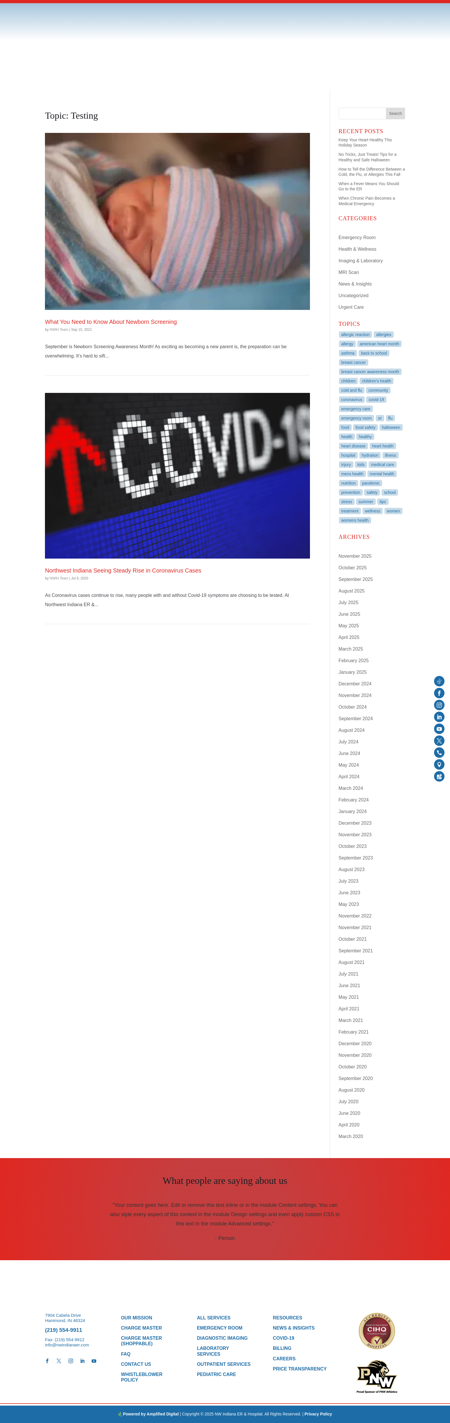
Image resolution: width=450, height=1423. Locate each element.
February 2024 (354, 799)
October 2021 (353, 939)
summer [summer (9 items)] (366, 501)
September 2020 (356, 1078)
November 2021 (355, 927)
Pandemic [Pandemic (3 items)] (371, 483)
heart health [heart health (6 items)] (382, 446)
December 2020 (355, 1043)
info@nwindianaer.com (67, 1344)
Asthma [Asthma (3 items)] (348, 353)
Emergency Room (357, 237)
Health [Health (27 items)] (346, 436)
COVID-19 (283, 1338)
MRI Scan (349, 272)
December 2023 (355, 823)
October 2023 (353, 846)
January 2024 (353, 811)
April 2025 (349, 637)
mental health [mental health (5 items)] (382, 474)
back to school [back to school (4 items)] (374, 353)
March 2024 (351, 788)
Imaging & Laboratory (361, 260)
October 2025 (353, 567)
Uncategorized (354, 295)
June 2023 (349, 892)
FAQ (125, 1354)
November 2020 (355, 1055)
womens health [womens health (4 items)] (355, 520)
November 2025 (355, 556)
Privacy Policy (318, 1414)
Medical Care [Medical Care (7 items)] (382, 464)
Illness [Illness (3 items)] (390, 455)
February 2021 (354, 1032)
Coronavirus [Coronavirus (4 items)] (351, 399)
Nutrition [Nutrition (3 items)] (348, 483)
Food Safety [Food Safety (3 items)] (365, 427)
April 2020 (349, 1124)
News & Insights (355, 283)
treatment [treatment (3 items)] (349, 511)
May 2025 (349, 625)
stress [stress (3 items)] (346, 501)
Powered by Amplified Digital (151, 1414)
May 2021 (349, 997)
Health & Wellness (357, 249)
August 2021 (352, 962)
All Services (214, 1317)
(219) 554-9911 (63, 1330)
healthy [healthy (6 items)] (365, 436)
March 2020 (351, 1136)
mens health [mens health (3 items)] (352, 474)
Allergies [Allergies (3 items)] (383, 334)
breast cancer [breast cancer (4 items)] (353, 362)
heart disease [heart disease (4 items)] (353, 446)
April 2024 (349, 776)
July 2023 (349, 881)
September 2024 (356, 718)
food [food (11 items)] (345, 427)
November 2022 (355, 915)
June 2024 (349, 753)
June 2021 (349, 985)
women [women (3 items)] (393, 511)
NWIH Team (59, 330)
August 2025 (352, 590)
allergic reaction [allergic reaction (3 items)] (355, 334)
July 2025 (349, 602)
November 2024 (355, 695)
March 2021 (351, 1020)
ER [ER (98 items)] (380, 418)
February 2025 (354, 660)
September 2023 (356, 857)
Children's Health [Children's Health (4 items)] (376, 381)
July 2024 (349, 741)
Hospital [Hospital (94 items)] (348, 455)
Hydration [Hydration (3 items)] (370, 455)
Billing (282, 1348)
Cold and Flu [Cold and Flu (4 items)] (351, 390)
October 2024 (353, 707)
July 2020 (349, 1101)
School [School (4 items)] (389, 492)
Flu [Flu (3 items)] (390, 418)
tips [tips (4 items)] (383, 501)
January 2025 (353, 672)
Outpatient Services (224, 1364)
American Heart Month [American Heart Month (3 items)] (379, 344)
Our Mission (136, 1317)
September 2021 (356, 950)
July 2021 (349, 973)
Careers (284, 1358)
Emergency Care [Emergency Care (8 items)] (355, 409)
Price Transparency (300, 1368)
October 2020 (353, 1066)
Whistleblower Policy (141, 1377)
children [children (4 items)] (348, 381)
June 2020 (349, 1113)
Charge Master (141, 1328)
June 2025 (349, 614)
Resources (287, 1317)
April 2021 (349, 1008)
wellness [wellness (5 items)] (372, 511)
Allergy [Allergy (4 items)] (347, 344)
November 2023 (355, 834)
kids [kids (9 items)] (361, 464)
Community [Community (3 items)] (378, 390)
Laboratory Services (213, 1351)
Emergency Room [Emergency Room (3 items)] (356, 418)
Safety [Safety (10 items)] (372, 492)
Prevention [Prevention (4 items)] (350, 492)
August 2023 (352, 869)
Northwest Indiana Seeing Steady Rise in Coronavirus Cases (123, 570)
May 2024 (349, 765)
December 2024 (355, 683)
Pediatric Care (216, 1374)
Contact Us (136, 1364)
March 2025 (351, 649)
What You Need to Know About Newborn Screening (111, 322)
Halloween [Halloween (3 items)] (391, 427)
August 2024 (352, 730)
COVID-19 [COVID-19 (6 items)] (376, 399)
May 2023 (349, 904)
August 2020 (352, 1090)
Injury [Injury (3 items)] (346, 464)
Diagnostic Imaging (222, 1338)
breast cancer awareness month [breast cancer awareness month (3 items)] (370, 371)
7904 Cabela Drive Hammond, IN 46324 (65, 1318)
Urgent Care (351, 307)
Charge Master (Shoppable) (141, 1341)
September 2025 (356, 579)
